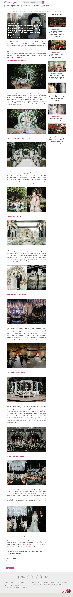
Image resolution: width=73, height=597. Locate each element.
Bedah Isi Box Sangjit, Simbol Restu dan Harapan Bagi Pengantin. (57, 55)
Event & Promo (45, 6)
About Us (30, 594)
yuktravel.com (18, 587)
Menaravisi (25, 594)
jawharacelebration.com (10, 587)
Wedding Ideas (15, 6)
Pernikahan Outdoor (36, 551)
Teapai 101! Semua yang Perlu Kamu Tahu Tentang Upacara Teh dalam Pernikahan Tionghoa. (57, 140)
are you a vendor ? (61, 2)
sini (8, 538)
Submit (9, 568)
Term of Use (63, 594)
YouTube (11, 546)
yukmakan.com (8, 589)
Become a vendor (14, 582)
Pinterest (42, 544)
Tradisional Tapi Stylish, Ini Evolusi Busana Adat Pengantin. (57, 98)
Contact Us (36, 594)
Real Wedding (35, 6)
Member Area (7, 582)
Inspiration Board (25, 6)
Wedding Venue (13, 551)
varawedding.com (16, 585)
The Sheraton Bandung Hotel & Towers (18, 138)
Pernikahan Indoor (24, 551)
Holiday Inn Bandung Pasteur (15, 456)
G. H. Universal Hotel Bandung (16, 372)
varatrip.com (24, 587)
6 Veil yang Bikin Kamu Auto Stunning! (57, 119)
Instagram (25, 544)
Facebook (36, 544)
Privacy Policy (57, 594)
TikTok (31, 544)
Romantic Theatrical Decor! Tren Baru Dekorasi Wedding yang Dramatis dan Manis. (57, 33)
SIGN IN (54, 2)
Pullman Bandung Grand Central (16, 294)
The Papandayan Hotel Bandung (16, 60)
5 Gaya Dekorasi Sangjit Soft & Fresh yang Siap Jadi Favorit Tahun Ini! (57, 77)
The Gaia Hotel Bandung (14, 216)
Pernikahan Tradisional (14, 553)
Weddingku (21, 542)
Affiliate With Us (21, 582)
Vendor (6, 6)
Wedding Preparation (13, 23)
